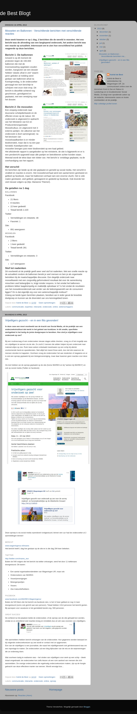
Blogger (87, 707)
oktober (102, 39)
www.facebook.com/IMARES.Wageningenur (23, 599)
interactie (38, 307)
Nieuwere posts (14, 689)
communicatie (18, 307)
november (104, 35)
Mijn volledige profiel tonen (105, 104)
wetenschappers (66, 307)
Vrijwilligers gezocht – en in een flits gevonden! (31, 320)
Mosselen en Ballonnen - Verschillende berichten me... (112, 55)
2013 (99, 28)
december (104, 32)
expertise (29, 307)
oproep (53, 681)
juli (100, 43)
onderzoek (47, 307)
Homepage (55, 689)
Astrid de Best (116, 75)
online (55, 307)
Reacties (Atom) (25, 695)
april (101, 51)
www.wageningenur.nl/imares (17, 546)
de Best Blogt (15, 13)
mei (101, 47)
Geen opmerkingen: (47, 303)
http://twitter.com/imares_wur (17, 558)
